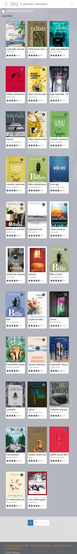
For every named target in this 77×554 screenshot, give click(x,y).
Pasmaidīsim (12, 454)
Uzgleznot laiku (35, 319)
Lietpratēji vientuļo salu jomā (20, 49)
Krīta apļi (54, 184)
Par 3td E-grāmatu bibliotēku (17, 545)
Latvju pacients (57, 229)
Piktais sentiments (15, 94)
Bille (8, 319)
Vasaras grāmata (36, 364)
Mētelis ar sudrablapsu (17, 229)
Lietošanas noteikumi (62, 545)
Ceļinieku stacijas (58, 409)
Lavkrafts (10, 409)
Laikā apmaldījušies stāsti (63, 49)
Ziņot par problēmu (13, 548)
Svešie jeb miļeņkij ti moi (18, 274)
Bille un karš (56, 274)
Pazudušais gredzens (17, 364)
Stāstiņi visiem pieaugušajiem (43, 454)
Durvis (53, 319)
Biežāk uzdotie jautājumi (41, 545)
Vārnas (9, 139)
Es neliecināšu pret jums (18, 499)
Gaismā (32, 274)
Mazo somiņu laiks (37, 94)
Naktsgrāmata (35, 229)
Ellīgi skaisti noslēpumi (39, 139)
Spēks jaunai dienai (59, 454)
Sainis (31, 409)
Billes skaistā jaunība (38, 184)
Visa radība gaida (37, 499)
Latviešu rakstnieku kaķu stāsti (21, 184)
